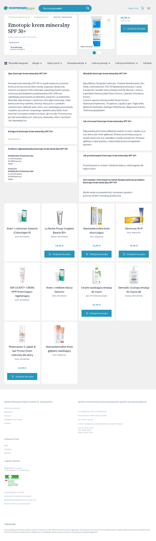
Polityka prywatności (12, 408)
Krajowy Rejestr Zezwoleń (14, 492)
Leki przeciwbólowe (127, 63)
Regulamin (8, 412)
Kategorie (8, 449)
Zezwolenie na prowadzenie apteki (17, 496)
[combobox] (71, 8)
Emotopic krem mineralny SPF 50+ (67, 17)
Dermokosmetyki (41, 17)
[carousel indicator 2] (99, 52)
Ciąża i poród (55, 63)
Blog (6, 445)
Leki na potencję (101, 63)
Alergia (37, 63)
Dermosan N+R (133, 228)
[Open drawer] (149, 8)
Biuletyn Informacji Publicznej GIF (17, 503)
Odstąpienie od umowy (13, 419)
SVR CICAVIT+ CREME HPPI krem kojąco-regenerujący (22, 291)
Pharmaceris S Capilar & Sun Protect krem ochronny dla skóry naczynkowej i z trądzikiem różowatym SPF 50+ (22, 355)
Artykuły (7, 453)
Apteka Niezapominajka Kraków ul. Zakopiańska (18, 17)
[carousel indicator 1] (94, 52)
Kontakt (7, 423)
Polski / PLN (133, 8)
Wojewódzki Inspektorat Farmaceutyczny (20, 500)
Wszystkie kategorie (16, 63)
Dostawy (7, 416)
